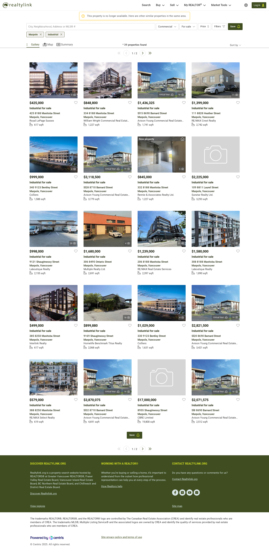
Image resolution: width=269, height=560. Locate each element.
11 (235, 95)
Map (50, 44)
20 (73, 243)
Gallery (35, 44)
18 (181, 95)
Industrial (53, 34)
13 (127, 95)
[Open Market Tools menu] (230, 5)
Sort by (234, 45)
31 (181, 243)
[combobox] (90, 26)
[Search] (146, 5)
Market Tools (219, 5)
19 (127, 169)
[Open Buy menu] (163, 5)
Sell (172, 5)
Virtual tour (166, 94)
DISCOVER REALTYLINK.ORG (48, 463)
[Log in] (259, 5)
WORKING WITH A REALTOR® (119, 463)
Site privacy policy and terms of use (121, 537)
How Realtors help (111, 486)
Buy (158, 5)
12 (235, 243)
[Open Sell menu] (177, 5)
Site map (177, 506)
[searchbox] (88, 26)
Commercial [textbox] (165, 26)
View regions (37, 506)
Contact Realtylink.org (184, 479)
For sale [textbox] (186, 26)
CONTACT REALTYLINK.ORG (189, 463)
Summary (67, 44)
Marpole (33, 34)
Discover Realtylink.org (43, 493)
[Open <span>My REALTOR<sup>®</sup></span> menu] (204, 5)
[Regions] (246, 5)
